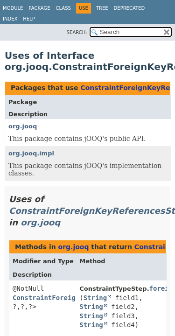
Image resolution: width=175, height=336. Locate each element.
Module (13, 8)
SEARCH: (77, 32)
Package (39, 8)
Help (29, 18)
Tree (102, 8)
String (95, 297)
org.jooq (22, 126)
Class (63, 8)
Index (10, 18)
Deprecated (129, 8)
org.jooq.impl (31, 153)
